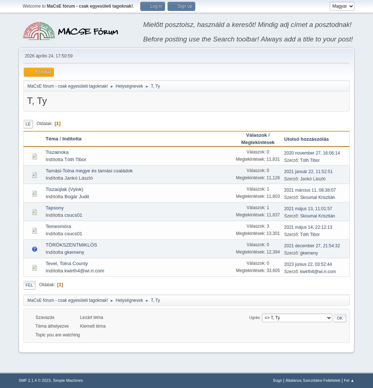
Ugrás (254, 317)
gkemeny (74, 252)
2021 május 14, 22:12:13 (308, 227)
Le (28, 124)
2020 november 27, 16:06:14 (312, 153)
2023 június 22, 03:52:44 (308, 264)
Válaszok (256, 135)
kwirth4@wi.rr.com (84, 270)
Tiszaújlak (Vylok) (64, 189)
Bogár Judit (76, 196)
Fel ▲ (349, 380)
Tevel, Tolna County (67, 263)
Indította (72, 138)
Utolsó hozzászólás (309, 139)
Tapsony (55, 208)
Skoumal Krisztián (317, 197)
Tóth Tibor (75, 159)
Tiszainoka (57, 152)
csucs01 (73, 215)
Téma (52, 138)
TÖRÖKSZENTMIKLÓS (71, 245)
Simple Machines (68, 380)
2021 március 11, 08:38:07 (310, 190)
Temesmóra (58, 226)
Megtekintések (258, 142)
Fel (29, 285)
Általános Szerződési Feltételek (313, 380)
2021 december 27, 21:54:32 (312, 245)
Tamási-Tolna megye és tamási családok (89, 170)
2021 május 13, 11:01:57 (308, 208)
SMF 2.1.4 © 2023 (35, 380)
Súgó (277, 380)
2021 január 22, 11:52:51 (308, 171)
